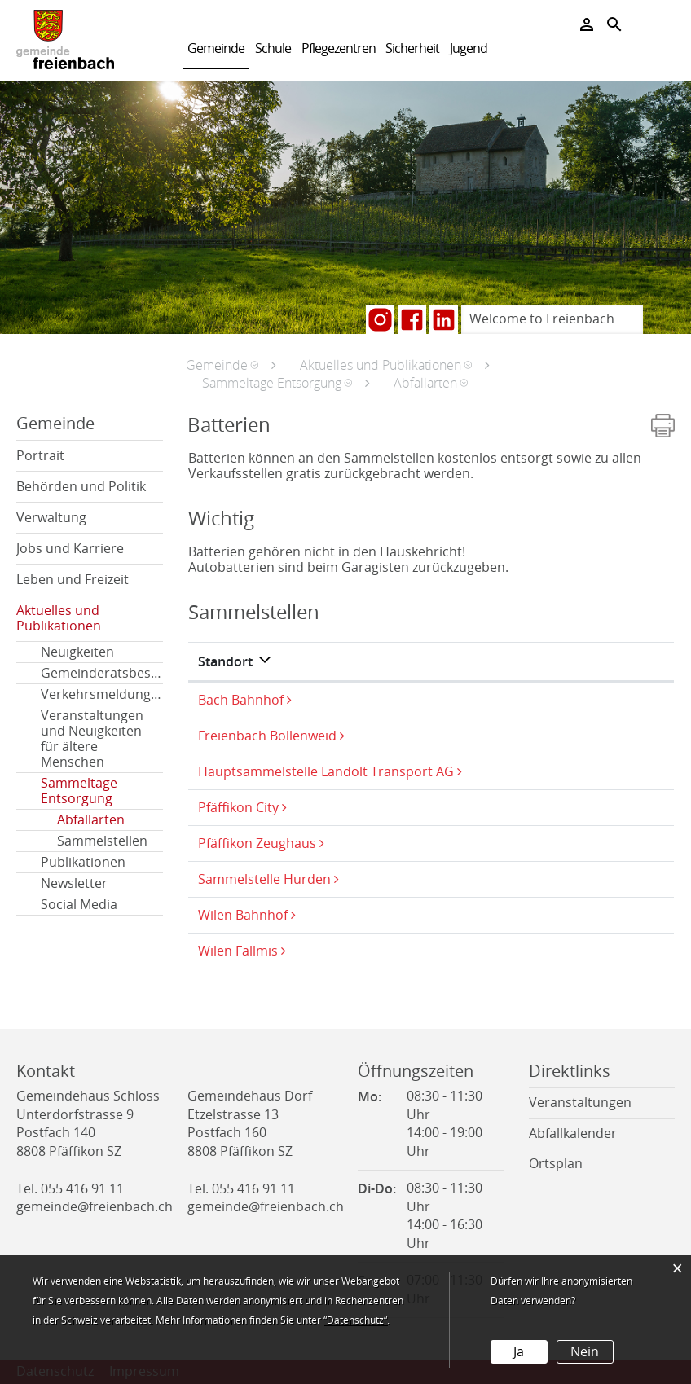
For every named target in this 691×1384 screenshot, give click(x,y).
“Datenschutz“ (355, 1320)
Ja (518, 1352)
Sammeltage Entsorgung (79, 790)
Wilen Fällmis (238, 951)
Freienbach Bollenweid (267, 736)
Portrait (40, 456)
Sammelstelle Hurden (264, 879)
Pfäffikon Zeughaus (257, 843)
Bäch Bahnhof (241, 700)
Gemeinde (215, 48)
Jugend (468, 48)
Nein (584, 1352)
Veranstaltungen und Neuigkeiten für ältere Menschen (92, 739)
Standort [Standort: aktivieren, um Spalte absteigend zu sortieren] (225, 661)
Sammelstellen (102, 841)
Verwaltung (51, 517)
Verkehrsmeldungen (102, 694)
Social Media (79, 904)
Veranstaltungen (580, 1102)
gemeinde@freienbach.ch (94, 1207)
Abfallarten (110, 820)
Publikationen (83, 862)
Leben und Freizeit (72, 579)
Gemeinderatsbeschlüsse (102, 673)
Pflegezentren (338, 48)
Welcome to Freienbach (541, 319)
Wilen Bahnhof (243, 915)
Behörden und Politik (81, 486)
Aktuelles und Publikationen (58, 618)
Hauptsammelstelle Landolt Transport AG (326, 772)
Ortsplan (556, 1163)
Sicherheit (412, 48)
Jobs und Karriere (70, 548)
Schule (273, 48)
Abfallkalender (573, 1133)
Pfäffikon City (238, 807)
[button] (222, 365)
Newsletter (74, 883)
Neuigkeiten (77, 652)
